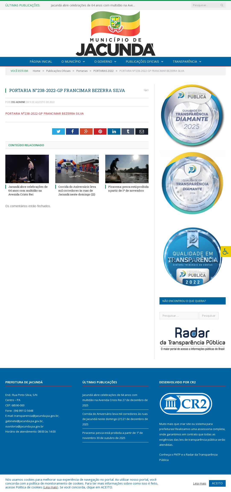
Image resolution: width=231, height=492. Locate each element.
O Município (71, 61)
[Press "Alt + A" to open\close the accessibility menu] (226, 251)
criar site (185, 424)
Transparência (185, 61)
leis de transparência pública (198, 440)
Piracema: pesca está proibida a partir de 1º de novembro (128, 188)
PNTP (177, 454)
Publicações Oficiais (142, 61)
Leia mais (50, 487)
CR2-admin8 (18, 102)
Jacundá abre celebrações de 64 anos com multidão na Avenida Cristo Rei (94, 5)
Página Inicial (41, 61)
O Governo (103, 61)
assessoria (204, 429)
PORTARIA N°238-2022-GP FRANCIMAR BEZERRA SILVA (44, 113)
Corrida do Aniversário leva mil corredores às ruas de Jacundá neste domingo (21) (77, 190)
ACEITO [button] (217, 483)
